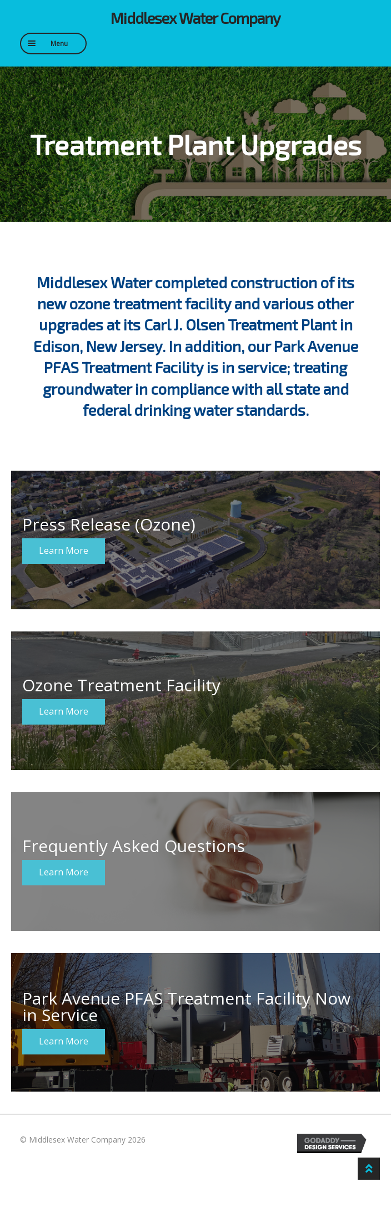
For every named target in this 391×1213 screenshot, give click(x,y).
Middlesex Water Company (195, 18)
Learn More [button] (63, 550)
